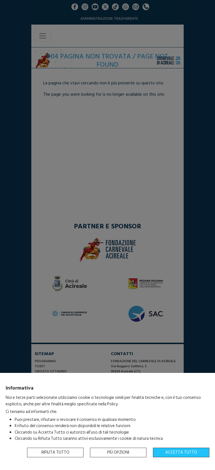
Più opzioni (118, 452)
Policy (112, 404)
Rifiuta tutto (55, 452)
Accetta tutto (181, 452)
